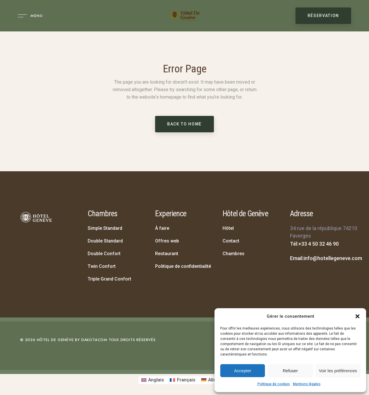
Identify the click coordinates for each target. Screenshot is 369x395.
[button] (357, 316)
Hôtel (228, 228)
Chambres (233, 253)
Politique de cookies (273, 384)
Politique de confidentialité (183, 266)
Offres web (167, 241)
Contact (231, 241)
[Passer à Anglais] (152, 380)
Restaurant (166, 253)
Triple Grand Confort (109, 279)
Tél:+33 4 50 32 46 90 (314, 244)
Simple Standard (105, 228)
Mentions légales (307, 384)
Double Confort (104, 253)
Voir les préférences (338, 370)
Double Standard (105, 241)
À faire (162, 228)
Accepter (242, 370)
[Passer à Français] (182, 380)
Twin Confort (102, 266)
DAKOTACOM (94, 340)
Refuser (290, 370)
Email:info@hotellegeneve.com (326, 258)
